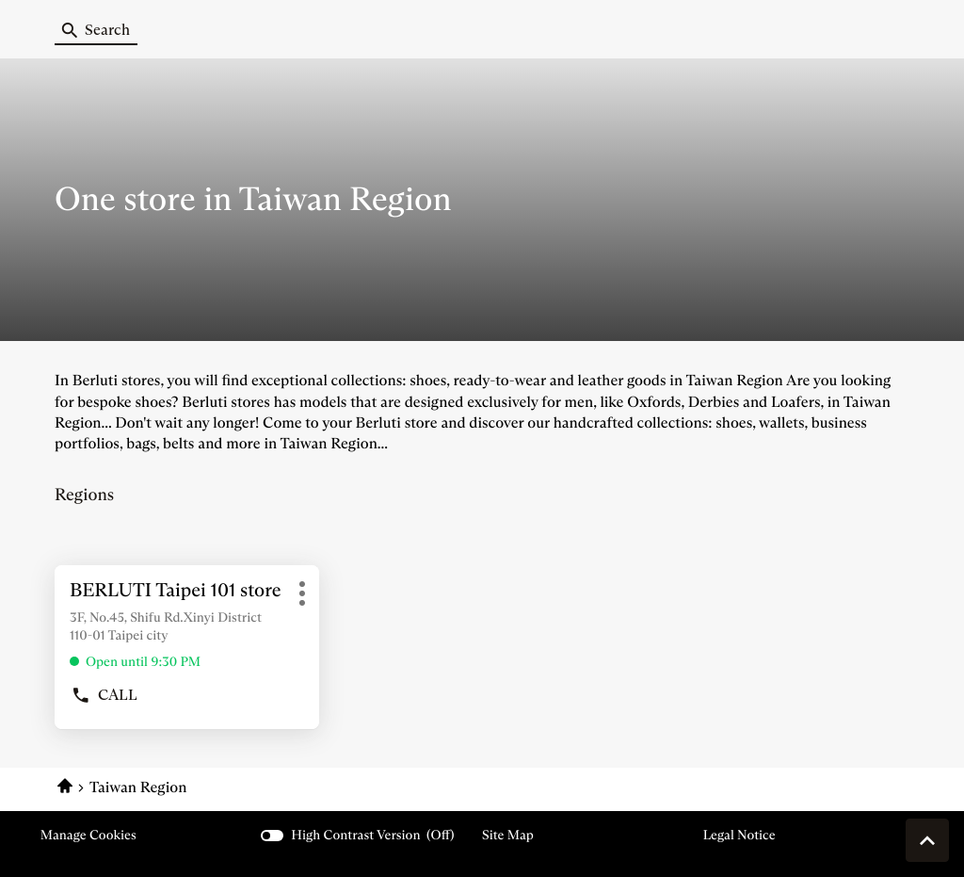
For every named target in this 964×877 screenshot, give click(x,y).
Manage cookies (88, 834)
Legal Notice (739, 835)
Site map (508, 834)
